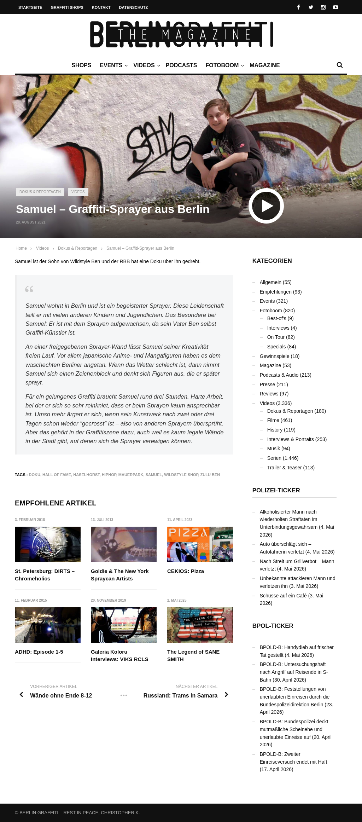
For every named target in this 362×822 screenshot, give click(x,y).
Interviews (278, 328)
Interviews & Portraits (290, 439)
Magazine (265, 65)
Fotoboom (223, 65)
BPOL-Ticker (272, 626)
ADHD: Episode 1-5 (39, 652)
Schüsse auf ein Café (283, 595)
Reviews (269, 393)
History (275, 430)
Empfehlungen (276, 292)
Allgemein (270, 282)
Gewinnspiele (275, 356)
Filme (273, 420)
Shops (81, 65)
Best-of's (276, 318)
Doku (34, 475)
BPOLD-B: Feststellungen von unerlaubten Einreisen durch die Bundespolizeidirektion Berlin (295, 696)
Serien (274, 458)
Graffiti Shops (67, 7)
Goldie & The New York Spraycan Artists (120, 574)
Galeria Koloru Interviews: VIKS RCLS (120, 655)
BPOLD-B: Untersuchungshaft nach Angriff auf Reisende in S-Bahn (294, 671)
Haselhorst (86, 475)
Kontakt (101, 7)
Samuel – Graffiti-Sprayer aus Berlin (140, 248)
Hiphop (109, 475)
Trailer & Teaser (284, 467)
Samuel (154, 475)
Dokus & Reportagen (40, 192)
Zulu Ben (210, 475)
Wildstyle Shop (181, 475)
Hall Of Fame (56, 475)
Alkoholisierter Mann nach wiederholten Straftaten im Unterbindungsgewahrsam (288, 519)
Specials (276, 346)
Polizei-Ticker (276, 490)
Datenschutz (133, 7)
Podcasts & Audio (279, 375)
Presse (267, 384)
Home (21, 248)
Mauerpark (131, 475)
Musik (273, 448)
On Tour (276, 337)
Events (113, 65)
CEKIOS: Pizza (185, 571)
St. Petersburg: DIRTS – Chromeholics (45, 574)
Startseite (30, 7)
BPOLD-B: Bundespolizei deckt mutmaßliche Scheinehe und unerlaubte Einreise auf (294, 729)
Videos (145, 65)
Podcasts (181, 65)
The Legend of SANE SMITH (193, 655)
